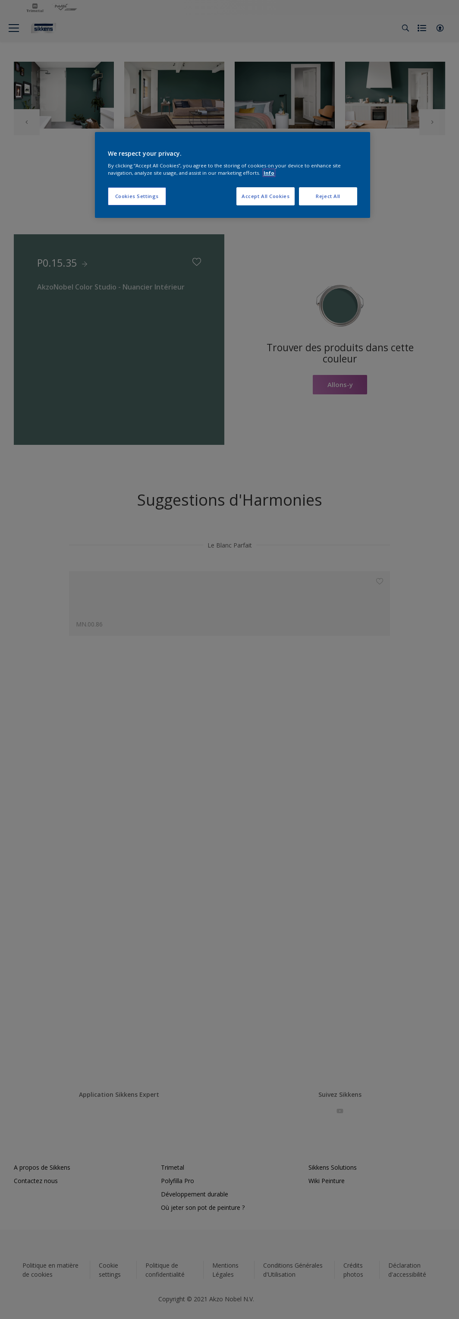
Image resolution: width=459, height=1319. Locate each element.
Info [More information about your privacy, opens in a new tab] (269, 173)
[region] (232, 175)
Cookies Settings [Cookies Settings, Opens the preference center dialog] (137, 196)
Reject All (328, 196)
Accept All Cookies (265, 196)
